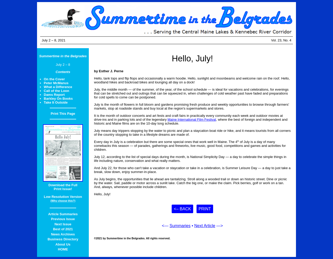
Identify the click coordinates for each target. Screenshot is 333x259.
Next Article (204, 226)
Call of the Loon (56, 91)
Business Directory (63, 239)
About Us (62, 244)
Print (205, 209)
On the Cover (54, 79)
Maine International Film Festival (192, 119)
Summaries (180, 226)
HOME (63, 249)
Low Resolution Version (63, 197)
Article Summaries (63, 214)
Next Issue (62, 224)
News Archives (63, 234)
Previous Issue (63, 219)
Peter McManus (56, 83)
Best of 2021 (63, 229)
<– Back (182, 209)
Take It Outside (56, 102)
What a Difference (58, 87)
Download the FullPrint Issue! (62, 187)
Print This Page (63, 114)
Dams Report (54, 95)
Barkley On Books (58, 98)
